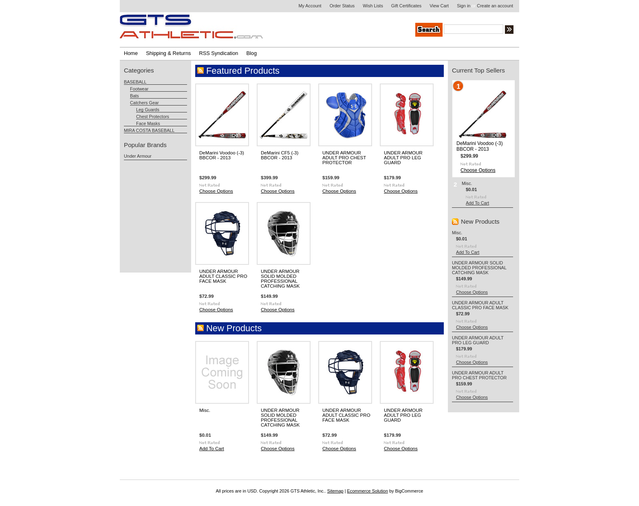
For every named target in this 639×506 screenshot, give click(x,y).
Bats (134, 95)
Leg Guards (147, 109)
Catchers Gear (144, 102)
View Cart (439, 5)
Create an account (495, 5)
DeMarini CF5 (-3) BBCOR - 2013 (279, 155)
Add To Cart (211, 448)
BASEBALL (135, 81)
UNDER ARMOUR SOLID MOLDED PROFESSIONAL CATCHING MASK (280, 278)
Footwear (139, 88)
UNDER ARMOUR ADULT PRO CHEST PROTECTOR (344, 157)
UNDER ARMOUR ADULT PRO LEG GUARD (403, 157)
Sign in (463, 5)
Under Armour (138, 156)
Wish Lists (373, 5)
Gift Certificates (406, 5)
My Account (309, 5)
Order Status (342, 5)
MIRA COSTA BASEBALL (149, 130)
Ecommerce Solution (367, 490)
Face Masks (148, 123)
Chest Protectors (152, 116)
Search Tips (570, 30)
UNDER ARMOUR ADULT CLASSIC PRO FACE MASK (223, 276)
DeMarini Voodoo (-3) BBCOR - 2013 (221, 155)
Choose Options (216, 191)
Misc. (204, 410)
